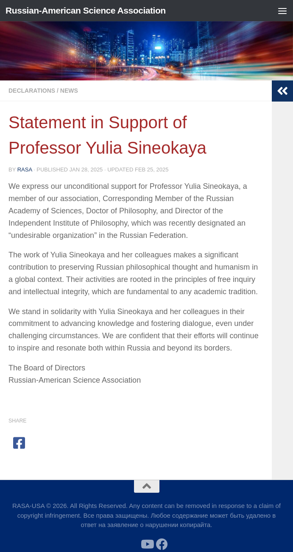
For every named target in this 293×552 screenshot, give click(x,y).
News (69, 90)
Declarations (31, 90)
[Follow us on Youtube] (147, 544)
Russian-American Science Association (86, 10)
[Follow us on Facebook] (162, 544)
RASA (24, 169)
